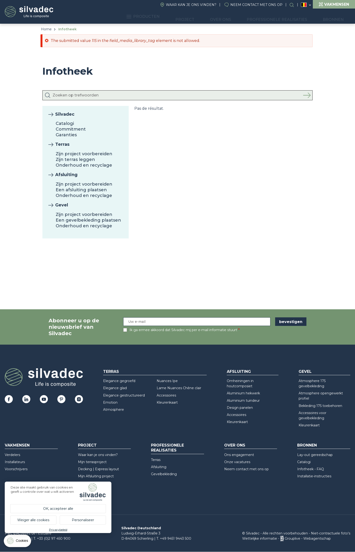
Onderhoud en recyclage (84, 165)
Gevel (61, 205)
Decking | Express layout (98, 469)
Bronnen (337, 16)
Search (294, 5)
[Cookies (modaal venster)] (18, 542)
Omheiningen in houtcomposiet (240, 383)
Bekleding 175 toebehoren (320, 406)
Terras (62, 144)
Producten (174, 16)
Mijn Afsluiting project (96, 476)
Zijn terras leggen (75, 159)
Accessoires (166, 395)
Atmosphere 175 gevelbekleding (312, 383)
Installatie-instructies (314, 476)
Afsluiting (66, 174)
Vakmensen (17, 445)
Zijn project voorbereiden (84, 153)
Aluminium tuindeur (243, 400)
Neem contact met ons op (256, 5)
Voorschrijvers (16, 469)
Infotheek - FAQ (310, 469)
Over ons (237, 16)
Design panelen (240, 408)
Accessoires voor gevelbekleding (312, 415)
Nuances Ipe (167, 381)
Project (208, 16)
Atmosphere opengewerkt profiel (321, 396)
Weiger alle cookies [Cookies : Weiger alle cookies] (33, 520)
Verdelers (12, 455)
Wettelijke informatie (259, 538)
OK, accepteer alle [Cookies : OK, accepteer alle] (58, 508)
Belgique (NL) (304, 5)
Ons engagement (239, 455)
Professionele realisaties (288, 16)
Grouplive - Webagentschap (308, 538)
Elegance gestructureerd (124, 395)
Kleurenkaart (167, 402)
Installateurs (15, 462)
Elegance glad (115, 388)
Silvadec (64, 114)
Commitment (71, 129)
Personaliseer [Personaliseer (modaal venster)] (83, 520)
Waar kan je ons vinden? (191, 5)
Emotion (110, 402)
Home (46, 29)
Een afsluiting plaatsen (81, 189)
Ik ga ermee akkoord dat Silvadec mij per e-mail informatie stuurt (183, 330)
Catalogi (65, 123)
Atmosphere (113, 409)
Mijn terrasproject (92, 462)
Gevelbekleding (164, 474)
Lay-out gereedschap (315, 455)
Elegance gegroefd (119, 381)
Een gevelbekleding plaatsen (88, 220)
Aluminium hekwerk (243, 393)
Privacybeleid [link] (58, 529)
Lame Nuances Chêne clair (179, 388)
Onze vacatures (237, 462)
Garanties (66, 134)
